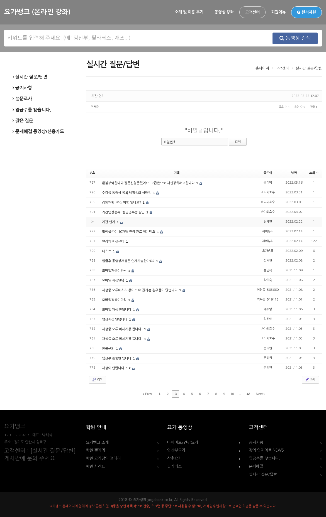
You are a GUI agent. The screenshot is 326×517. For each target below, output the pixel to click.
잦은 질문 (23, 121)
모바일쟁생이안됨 (114, 300)
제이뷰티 (267, 231)
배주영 (268, 309)
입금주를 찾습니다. (32, 110)
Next (260, 394)
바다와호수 (268, 192)
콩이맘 (268, 182)
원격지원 (306, 12)
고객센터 (252, 12)
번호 (92, 172)
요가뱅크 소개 (97, 442)
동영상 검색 (295, 38)
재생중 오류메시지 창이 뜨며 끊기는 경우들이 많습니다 (140, 290)
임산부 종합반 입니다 (117, 358)
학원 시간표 (95, 466)
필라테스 (174, 466)
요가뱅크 (267, 250)
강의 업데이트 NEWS (266, 450)
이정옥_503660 (268, 289)
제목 (177, 172)
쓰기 (310, 379)
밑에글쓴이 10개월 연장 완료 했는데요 (129, 231)
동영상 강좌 (224, 12)
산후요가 (174, 458)
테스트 (107, 251)
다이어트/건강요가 (182, 442)
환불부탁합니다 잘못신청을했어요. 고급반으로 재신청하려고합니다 (148, 183)
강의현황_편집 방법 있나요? (122, 202)
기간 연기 (97, 96)
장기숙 (268, 280)
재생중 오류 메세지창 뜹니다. (122, 329)
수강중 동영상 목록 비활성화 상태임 (127, 193)
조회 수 (313, 172)
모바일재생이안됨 (114, 270)
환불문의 (108, 348)
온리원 (268, 348)
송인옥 (268, 270)
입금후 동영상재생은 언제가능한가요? (128, 261)
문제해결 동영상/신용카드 (38, 131)
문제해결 (256, 466)
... (240, 394)
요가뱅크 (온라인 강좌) (37, 12)
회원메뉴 (278, 12)
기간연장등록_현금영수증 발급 (123, 212)
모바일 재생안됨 (113, 280)
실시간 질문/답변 (30, 77)
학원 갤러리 (95, 450)
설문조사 (22, 99)
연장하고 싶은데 (113, 241)
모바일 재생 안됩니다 (117, 309)
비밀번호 (170, 142)
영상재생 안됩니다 (115, 319)
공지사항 (22, 88)
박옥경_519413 (268, 299)
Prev (147, 394)
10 (232, 394)
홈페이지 (262, 68)
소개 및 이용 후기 (189, 12)
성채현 (268, 260)
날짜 (294, 172)
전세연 (95, 107)
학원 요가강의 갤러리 (103, 458)
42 (248, 394)
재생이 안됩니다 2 (115, 368)
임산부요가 (176, 450)
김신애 (268, 319)
